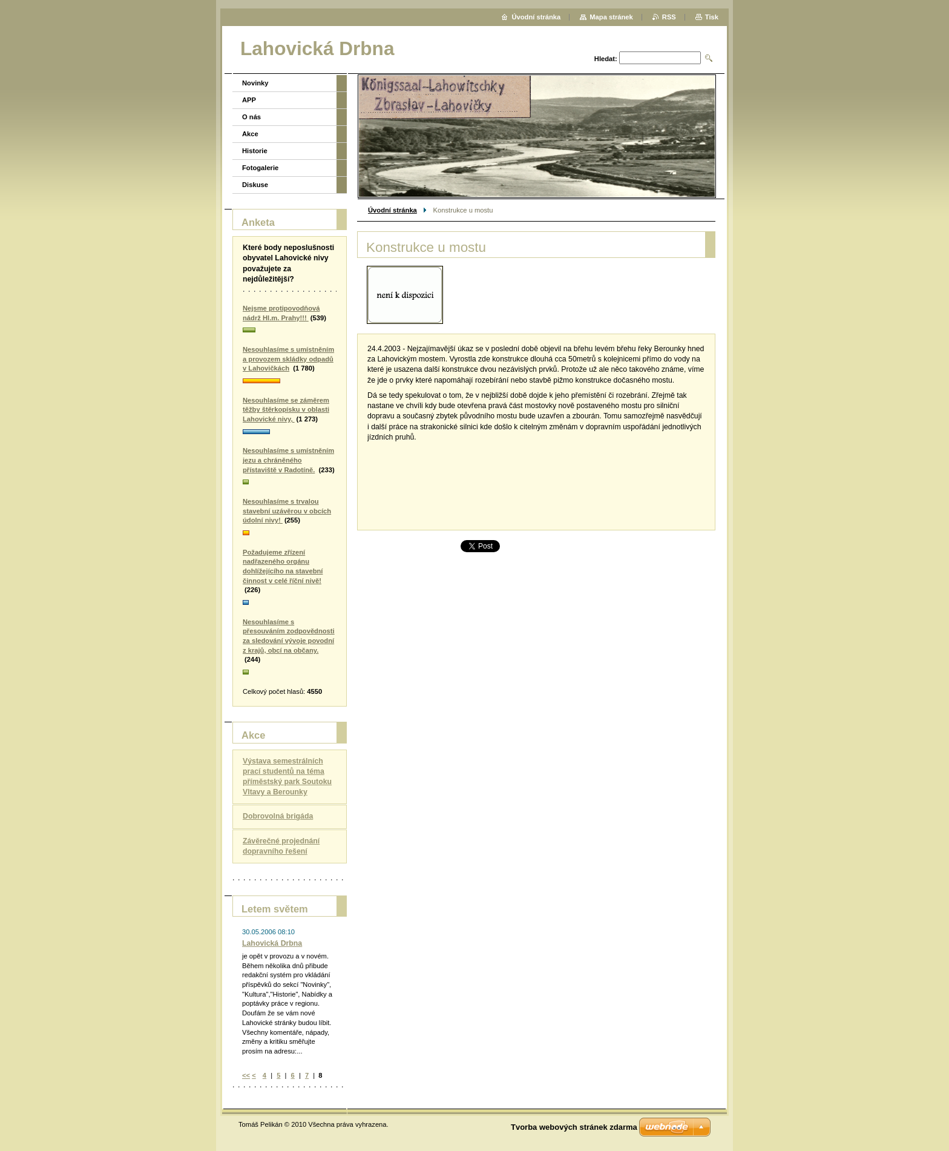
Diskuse (255, 184)
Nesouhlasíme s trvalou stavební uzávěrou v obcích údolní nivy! (287, 511)
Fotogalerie (260, 167)
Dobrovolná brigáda (278, 816)
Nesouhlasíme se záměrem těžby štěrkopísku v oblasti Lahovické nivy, (286, 410)
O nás (251, 116)
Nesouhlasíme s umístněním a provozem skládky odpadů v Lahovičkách (288, 359)
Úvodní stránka (392, 210)
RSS (669, 17)
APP (249, 100)
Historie (255, 150)
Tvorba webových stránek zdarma (574, 1127)
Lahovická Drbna (272, 943)
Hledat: (605, 58)
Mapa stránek (611, 17)
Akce (250, 133)
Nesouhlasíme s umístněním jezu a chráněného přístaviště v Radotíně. (288, 460)
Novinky (255, 83)
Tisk (711, 17)
